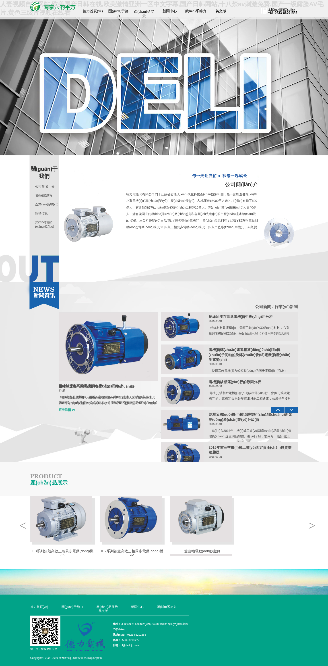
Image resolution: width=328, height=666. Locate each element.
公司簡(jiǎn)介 (45, 186)
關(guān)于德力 (118, 13)
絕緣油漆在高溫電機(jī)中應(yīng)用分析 (91, 386)
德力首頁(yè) (93, 11)
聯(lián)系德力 (195, 11)
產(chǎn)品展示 (144, 14)
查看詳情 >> (67, 409)
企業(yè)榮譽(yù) (46, 204)
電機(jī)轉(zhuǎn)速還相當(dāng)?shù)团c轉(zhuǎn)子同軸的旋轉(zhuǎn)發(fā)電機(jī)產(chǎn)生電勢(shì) (249, 354)
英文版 (221, 11)
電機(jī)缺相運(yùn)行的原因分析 (235, 382)
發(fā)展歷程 (43, 195)
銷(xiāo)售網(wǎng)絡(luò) (44, 224)
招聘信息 (41, 213)
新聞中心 (170, 11)
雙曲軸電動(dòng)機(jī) (202, 551)
